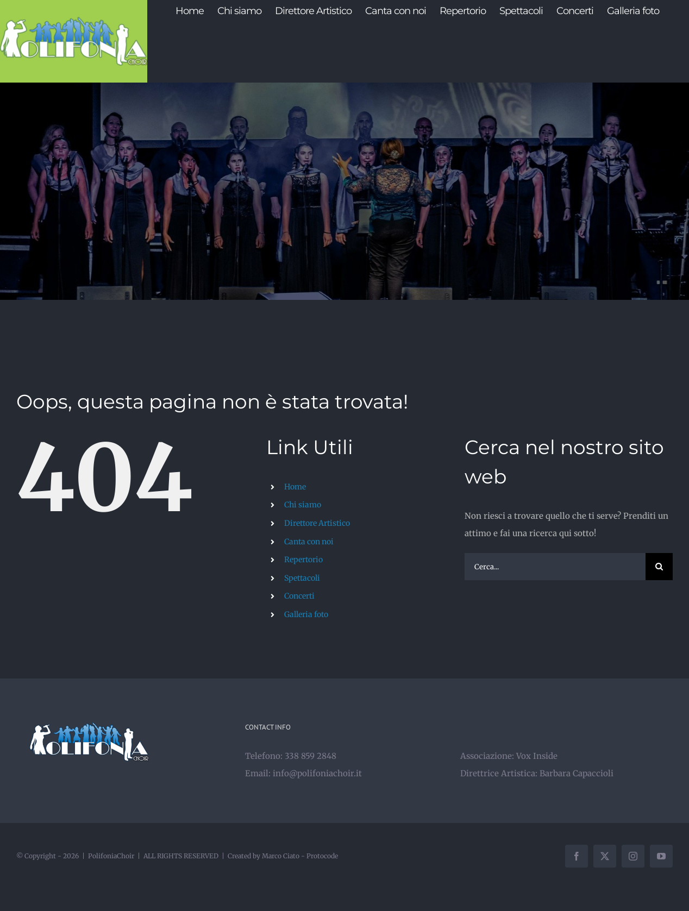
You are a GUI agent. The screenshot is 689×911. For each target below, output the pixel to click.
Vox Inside (537, 756)
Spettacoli (302, 578)
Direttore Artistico (317, 523)
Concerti (299, 596)
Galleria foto (306, 614)
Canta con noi (309, 541)
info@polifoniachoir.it (317, 773)
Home (295, 487)
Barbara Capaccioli (576, 773)
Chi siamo (302, 505)
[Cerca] (659, 566)
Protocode (322, 856)
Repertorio (303, 559)
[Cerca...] (555, 566)
